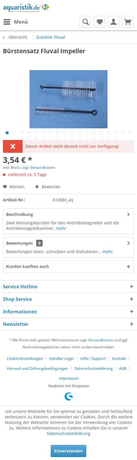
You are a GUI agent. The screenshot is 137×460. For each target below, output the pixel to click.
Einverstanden (68, 451)
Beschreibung (19, 214)
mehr (60, 228)
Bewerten (47, 186)
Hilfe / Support (93, 358)
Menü (15, 21)
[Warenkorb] (128, 22)
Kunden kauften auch (27, 266)
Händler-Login (61, 358)
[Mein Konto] (113, 22)
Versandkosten (101, 340)
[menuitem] (15, 22)
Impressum (68, 378)
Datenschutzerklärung (93, 368)
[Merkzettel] (99, 22)
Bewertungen (19, 243)
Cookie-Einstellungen (25, 358)
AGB (122, 368)
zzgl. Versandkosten (38, 167)
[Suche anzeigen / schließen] (85, 22)
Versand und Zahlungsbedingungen (37, 368)
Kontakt (119, 358)
